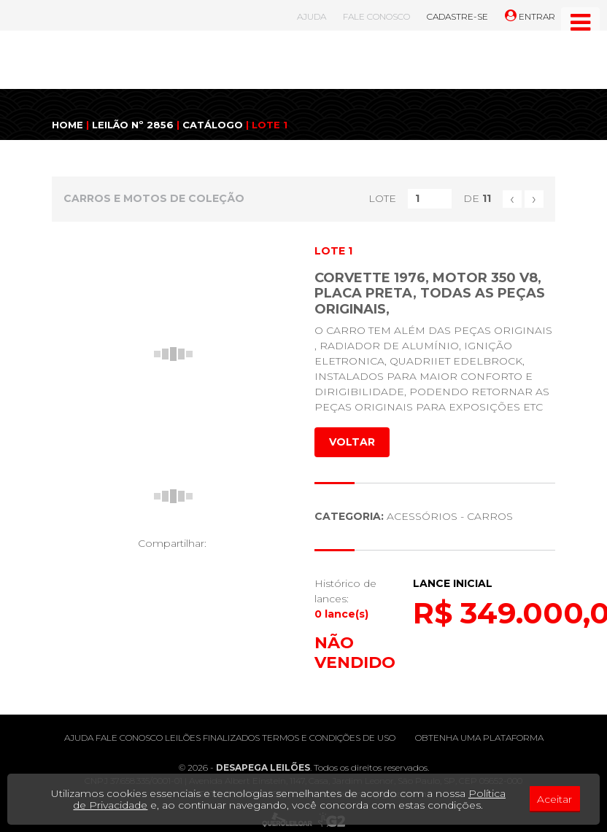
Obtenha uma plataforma (479, 737)
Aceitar (554, 799)
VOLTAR (352, 441)
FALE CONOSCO (376, 16)
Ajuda (78, 737)
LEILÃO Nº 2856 (133, 125)
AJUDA (311, 16)
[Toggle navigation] (580, 22)
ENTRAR (530, 16)
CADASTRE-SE (457, 16)
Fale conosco (129, 737)
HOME (67, 125)
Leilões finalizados (212, 737)
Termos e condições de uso (328, 737)
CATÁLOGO (212, 125)
